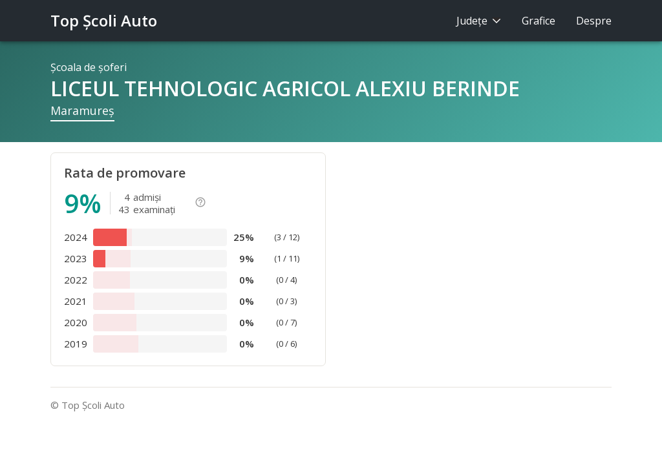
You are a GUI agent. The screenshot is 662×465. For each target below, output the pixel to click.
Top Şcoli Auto (103, 20)
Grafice (538, 21)
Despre (594, 21)
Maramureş (82, 110)
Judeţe (478, 21)
